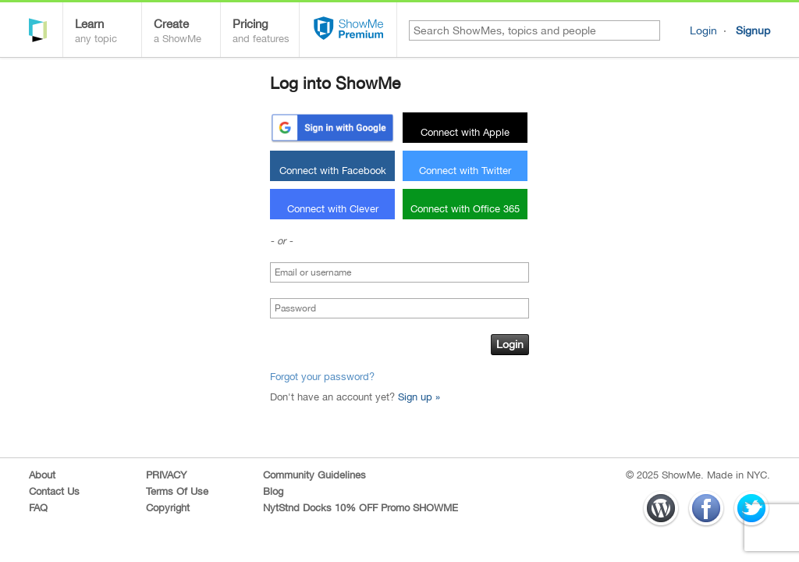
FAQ (38, 508)
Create (187, 32)
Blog (273, 491)
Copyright (168, 508)
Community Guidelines (314, 475)
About (42, 475)
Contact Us (54, 491)
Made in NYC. (738, 475)
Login (703, 30)
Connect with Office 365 (465, 209)
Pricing (266, 32)
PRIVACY (166, 475)
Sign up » (419, 397)
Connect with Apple (465, 132)
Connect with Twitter (465, 170)
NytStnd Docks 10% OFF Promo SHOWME (360, 508)
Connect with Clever (332, 209)
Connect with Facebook (332, 170)
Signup (753, 30)
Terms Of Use (177, 491)
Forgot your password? (322, 376)
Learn (108, 32)
